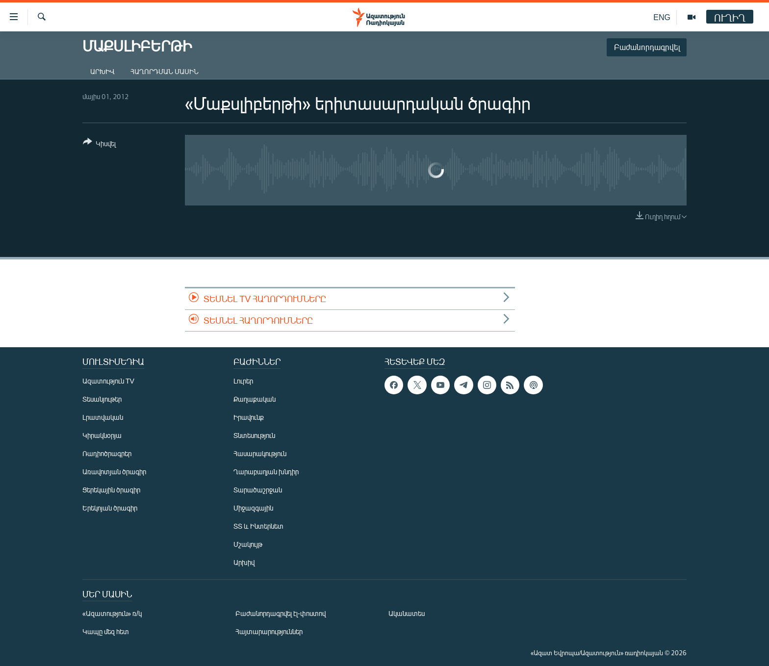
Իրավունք (248, 417)
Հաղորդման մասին (164, 71)
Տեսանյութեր (102, 399)
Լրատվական (102, 417)
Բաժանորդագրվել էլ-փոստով (280, 613)
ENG (661, 17)
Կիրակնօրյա (102, 435)
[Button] (99, 144)
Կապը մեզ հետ (105, 631)
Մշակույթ (247, 544)
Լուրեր (243, 381)
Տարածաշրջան (257, 490)
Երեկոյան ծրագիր (109, 508)
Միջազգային (253, 508)
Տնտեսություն (254, 435)
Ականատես (406, 613)
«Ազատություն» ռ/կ (112, 613)
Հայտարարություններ (269, 631)
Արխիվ (102, 71)
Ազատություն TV (108, 381)
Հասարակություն (259, 453)
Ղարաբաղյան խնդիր (266, 471)
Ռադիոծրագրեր (106, 453)
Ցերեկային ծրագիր (111, 490)
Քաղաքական (254, 399)
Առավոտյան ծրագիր (114, 471)
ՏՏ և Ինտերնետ (258, 526)
